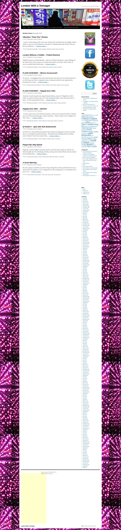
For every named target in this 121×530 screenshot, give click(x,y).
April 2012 (85, 454)
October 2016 (85, 372)
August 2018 (85, 339)
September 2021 (86, 283)
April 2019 (85, 326)
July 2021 (85, 286)
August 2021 (85, 284)
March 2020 (85, 310)
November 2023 (86, 243)
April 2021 (85, 290)
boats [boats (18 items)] (92, 115)
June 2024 (85, 233)
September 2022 (86, 264)
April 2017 (85, 363)
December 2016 (86, 369)
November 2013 (86, 425)
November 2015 (86, 388)
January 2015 (85, 404)
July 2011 (85, 467)
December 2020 (86, 296)
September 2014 (86, 410)
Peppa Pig (52, 156)
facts (46, 174)
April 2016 (85, 381)
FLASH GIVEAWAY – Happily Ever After (39, 91)
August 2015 (85, 393)
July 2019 (85, 322)
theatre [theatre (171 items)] (89, 144)
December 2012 (86, 441)
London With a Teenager (35, 5)
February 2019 (86, 329)
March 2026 (85, 201)
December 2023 (86, 242)
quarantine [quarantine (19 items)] (84, 137)
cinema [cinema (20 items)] (83, 122)
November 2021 (86, 280)
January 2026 (85, 204)
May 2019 (85, 325)
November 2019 (86, 316)
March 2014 (85, 419)
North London (53, 85)
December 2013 (86, 423)
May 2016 (85, 379)
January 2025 (85, 222)
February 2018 (86, 348)
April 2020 (85, 308)
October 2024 (85, 227)
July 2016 (85, 376)
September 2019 (86, 319)
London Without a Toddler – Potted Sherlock (41, 55)
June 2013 (85, 432)
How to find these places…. (38, 27)
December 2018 (86, 332)
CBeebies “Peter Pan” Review (35, 37)
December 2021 (86, 278)
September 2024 (86, 228)
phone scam (50, 174)
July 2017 (85, 358)
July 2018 (85, 340)
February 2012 (86, 457)
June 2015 (85, 396)
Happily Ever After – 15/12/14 (35, 109)
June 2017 (85, 360)
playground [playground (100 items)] (86, 135)
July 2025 (85, 213)
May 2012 (85, 452)
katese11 (40, 39)
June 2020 (85, 305)
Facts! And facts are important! (34, 85)
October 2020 (85, 299)
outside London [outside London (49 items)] (93, 132)
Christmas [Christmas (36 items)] (95, 120)
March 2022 (85, 273)
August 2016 (85, 375)
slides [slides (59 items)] (89, 139)
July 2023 (85, 249)
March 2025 (85, 219)
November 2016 (86, 370)
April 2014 (85, 417)
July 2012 (85, 449)
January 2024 (85, 240)
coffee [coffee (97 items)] (87, 122)
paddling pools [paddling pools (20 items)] (85, 133)
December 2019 (86, 314)
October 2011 (85, 463)
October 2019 (85, 317)
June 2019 (85, 323)
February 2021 (86, 293)
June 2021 (85, 287)
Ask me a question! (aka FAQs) (54, 27)
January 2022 (85, 276)
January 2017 (85, 367)
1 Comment (60, 120)
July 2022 (85, 267)
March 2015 (85, 401)
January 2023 (85, 258)
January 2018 (85, 349)
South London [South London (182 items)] (89, 141)
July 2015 (85, 395)
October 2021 (85, 281)
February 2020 (86, 311)
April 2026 (85, 199)
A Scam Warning (30, 163)
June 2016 (85, 378)
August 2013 (85, 429)
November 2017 (86, 352)
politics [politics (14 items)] (92, 135)
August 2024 (85, 230)
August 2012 (85, 448)
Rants (84, 164)
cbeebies (44, 49)
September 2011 (86, 464)
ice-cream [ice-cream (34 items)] (91, 126)
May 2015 (85, 398)
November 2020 (86, 298)
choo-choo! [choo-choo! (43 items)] (88, 120)
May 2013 (85, 434)
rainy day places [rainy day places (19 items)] (89, 137)
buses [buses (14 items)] (95, 115)
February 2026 (86, 202)
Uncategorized (86, 174)
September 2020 (86, 301)
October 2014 (85, 408)
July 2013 (85, 431)
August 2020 (85, 302)
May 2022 (85, 270)
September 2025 (86, 210)
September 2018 (86, 337)
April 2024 (85, 236)
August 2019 (85, 320)
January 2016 (85, 385)
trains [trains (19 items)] (94, 145)
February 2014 (86, 420)
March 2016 (85, 382)
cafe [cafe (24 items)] (97, 115)
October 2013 (85, 426)
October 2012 (85, 444)
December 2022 (86, 260)
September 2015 (86, 392)
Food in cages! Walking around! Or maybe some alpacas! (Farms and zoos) (90, 160)
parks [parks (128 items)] (90, 133)
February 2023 (86, 257)
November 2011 (86, 461)
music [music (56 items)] (90, 128)
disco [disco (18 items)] (94, 122)
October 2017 (85, 354)
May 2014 (85, 416)
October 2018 (85, 336)
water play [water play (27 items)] (84, 146)
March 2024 (85, 237)
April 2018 (85, 345)
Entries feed (85, 190)
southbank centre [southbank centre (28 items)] (86, 141)
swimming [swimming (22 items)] (91, 143)
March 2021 (85, 292)
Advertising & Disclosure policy (71, 27)
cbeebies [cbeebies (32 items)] (91, 117)
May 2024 (85, 234)
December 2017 (86, 351)
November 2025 (86, 207)
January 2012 (85, 458)
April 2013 (85, 435)
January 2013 (85, 440)
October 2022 (85, 263)
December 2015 (86, 387)
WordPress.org (86, 193)
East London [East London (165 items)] (88, 124)
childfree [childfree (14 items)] (83, 120)
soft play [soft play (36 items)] (93, 139)
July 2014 (85, 413)
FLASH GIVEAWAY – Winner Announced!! (40, 73)
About (28, 27)
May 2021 (85, 289)
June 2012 (85, 451)
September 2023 (86, 246)
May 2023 (85, 252)
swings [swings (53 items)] (84, 145)
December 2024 (86, 224)
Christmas (49, 49)
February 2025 (86, 220)
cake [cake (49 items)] (87, 117)
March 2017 (85, 364)
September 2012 (86, 446)
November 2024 (86, 225)
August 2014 (85, 411)
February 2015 (86, 402)
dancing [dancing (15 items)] (91, 122)
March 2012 (85, 455)
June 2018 (85, 342)
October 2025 (85, 208)
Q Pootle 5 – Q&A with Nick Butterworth (39, 127)
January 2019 (85, 331)
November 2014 (86, 407)
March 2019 (85, 328)
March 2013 (85, 437)
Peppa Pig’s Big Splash (32, 145)
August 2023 (85, 248)
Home (24, 27)
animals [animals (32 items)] (87, 115)
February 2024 (86, 239)
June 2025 (85, 214)
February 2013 (86, 438)
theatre (53, 49)
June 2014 (85, 414)
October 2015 (85, 390)
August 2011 (85, 466)
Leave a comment (60, 49)
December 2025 (86, 205)
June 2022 (85, 269)
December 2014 (86, 405)
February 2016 (86, 384)
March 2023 (85, 255)
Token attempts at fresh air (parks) (90, 172)
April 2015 (85, 399)
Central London (45, 67)
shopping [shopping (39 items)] (84, 139)
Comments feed (86, 192)
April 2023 (85, 254)
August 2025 (85, 211)
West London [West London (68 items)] (92, 146)
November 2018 (86, 334)
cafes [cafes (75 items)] (83, 117)
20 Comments (57, 174)
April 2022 (85, 272)
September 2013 (86, 428)
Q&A (53, 138)
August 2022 (85, 266)
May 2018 (85, 343)
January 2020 (85, 313)
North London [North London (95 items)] (87, 131)
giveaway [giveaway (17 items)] (86, 126)
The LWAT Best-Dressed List (89, 104)
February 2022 (86, 275)
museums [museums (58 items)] (85, 128)
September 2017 (86, 355)
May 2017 (85, 361)
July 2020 (85, 304)
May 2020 (85, 307)
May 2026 (85, 198)
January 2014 (85, 422)
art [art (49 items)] (90, 115)
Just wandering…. (86, 163)
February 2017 (86, 366)
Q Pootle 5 (49, 138)
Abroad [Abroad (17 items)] (83, 115)
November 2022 (86, 261)
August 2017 (85, 357)
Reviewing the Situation (32, 49)
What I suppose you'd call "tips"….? (90, 175)
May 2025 (85, 216)
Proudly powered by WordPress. (89, 526)
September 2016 (86, 373)
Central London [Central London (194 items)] (89, 118)
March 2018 (85, 346)
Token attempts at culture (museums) (90, 168)
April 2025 (85, 217)
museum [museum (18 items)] (96, 126)
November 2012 (86, 443)
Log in (84, 189)
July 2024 (85, 231)
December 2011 (86, 460)
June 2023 (85, 251)
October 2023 (85, 245)
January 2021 (85, 295)
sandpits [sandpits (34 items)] (95, 137)
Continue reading (41, 46)
